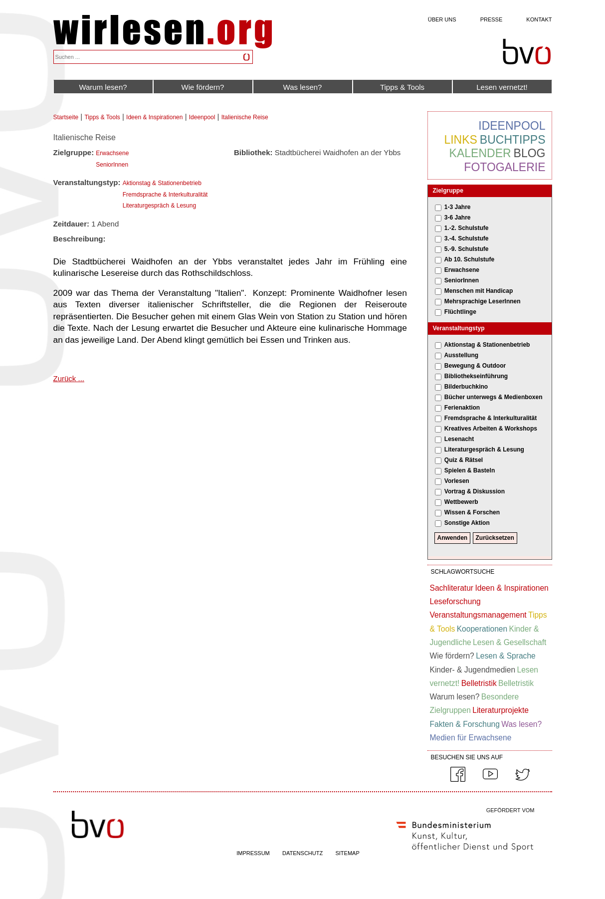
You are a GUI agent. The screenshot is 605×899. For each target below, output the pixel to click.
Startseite (66, 117)
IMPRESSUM (253, 853)
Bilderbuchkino (466, 386)
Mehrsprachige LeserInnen (482, 301)
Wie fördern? (203, 87)
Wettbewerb (461, 501)
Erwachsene (112, 153)
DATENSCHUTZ (302, 853)
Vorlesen (456, 480)
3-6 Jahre (457, 217)
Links (460, 139)
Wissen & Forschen (472, 512)
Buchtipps (513, 139)
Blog (530, 153)
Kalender (480, 153)
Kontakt (539, 19)
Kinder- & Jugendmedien (473, 670)
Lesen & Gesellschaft (509, 642)
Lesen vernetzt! (502, 87)
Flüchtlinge (460, 311)
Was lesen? (302, 87)
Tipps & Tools (402, 87)
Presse (491, 19)
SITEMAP (347, 853)
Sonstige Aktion (467, 522)
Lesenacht (459, 439)
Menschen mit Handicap (478, 290)
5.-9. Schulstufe (466, 248)
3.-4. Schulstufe (466, 238)
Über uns (442, 19)
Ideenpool (202, 117)
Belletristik (479, 683)
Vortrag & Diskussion (474, 491)
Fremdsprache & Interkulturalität (165, 194)
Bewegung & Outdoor (475, 365)
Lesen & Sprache (506, 656)
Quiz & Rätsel (463, 459)
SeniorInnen (112, 164)
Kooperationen (482, 629)
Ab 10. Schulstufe (469, 259)
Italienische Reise (244, 117)
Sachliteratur (452, 588)
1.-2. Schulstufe (466, 228)
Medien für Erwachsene (471, 737)
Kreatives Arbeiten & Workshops (490, 428)
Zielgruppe (448, 190)
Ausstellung (461, 355)
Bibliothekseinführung (476, 376)
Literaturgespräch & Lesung (159, 205)
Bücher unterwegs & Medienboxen (493, 397)
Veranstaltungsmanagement (478, 615)
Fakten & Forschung (465, 724)
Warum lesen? (103, 87)
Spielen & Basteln (469, 470)
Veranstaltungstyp (459, 328)
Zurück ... (69, 378)
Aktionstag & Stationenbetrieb (162, 183)
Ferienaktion (462, 407)
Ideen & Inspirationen (154, 117)
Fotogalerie (504, 167)
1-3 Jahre (457, 207)
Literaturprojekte (500, 710)
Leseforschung (455, 601)
